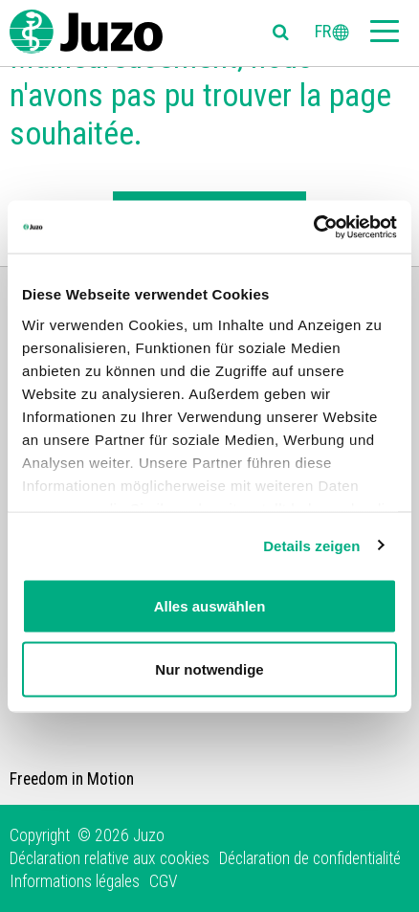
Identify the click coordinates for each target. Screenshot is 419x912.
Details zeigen (311, 545)
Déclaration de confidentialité (310, 858)
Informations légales (75, 881)
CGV (163, 881)
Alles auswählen (210, 606)
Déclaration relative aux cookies (110, 858)
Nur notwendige (209, 668)
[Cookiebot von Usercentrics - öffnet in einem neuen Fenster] (313, 226)
